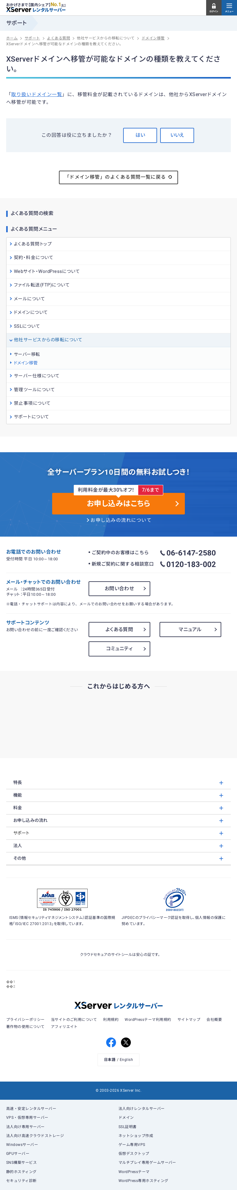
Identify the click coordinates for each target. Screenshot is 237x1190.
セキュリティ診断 (21, 1181)
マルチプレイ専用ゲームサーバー (147, 1162)
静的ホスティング (21, 1172)
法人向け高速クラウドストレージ (35, 1136)
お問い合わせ (119, 588)
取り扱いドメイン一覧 (36, 94)
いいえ (177, 135)
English (126, 1060)
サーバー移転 (27, 354)
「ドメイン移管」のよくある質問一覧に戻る (118, 177)
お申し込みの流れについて (121, 520)
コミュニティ (119, 649)
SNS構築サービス (21, 1162)
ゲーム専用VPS (131, 1145)
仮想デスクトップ (133, 1153)
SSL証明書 (127, 1127)
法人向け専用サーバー (25, 1127)
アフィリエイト (64, 1027)
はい (140, 135)
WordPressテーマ (134, 1172)
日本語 (109, 1060)
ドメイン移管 (26, 362)
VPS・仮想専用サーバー (27, 1117)
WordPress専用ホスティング (143, 1181)
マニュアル (190, 629)
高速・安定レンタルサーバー (31, 1109)
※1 (63, 5)
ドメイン (126, 1117)
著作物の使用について (25, 1027)
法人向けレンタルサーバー (141, 1109)
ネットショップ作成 (135, 1136)
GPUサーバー (17, 1153)
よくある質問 (119, 629)
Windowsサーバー (22, 1145)
